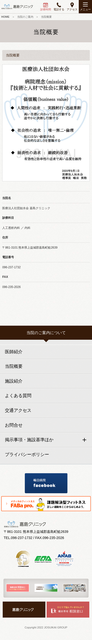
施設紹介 (14, 381)
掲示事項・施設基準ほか (29, 439)
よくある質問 (18, 395)
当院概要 (14, 366)
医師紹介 (14, 351)
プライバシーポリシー (27, 454)
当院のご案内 (25, 16)
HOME (5, 16)
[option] (17, 588)
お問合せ (14, 425)
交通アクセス (18, 410)
